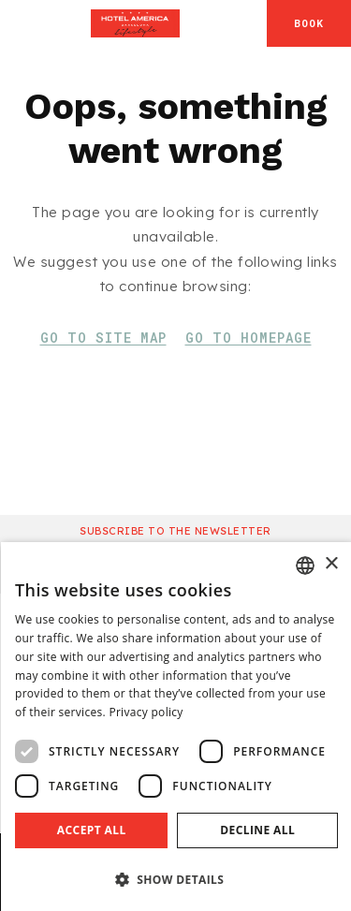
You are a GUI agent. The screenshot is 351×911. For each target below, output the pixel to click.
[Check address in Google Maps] (249, 23)
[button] (176, 878)
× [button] (331, 564)
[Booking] (309, 23)
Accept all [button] (91, 830)
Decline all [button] (257, 830)
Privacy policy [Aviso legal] (146, 712)
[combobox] (305, 565)
